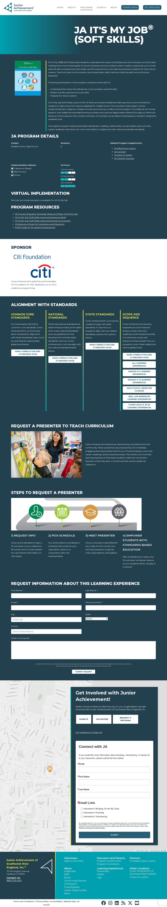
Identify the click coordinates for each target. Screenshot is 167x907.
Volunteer (102, 719)
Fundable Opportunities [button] (142, 861)
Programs (86, 7)
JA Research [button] (70, 884)
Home (60, 7)
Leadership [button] (70, 871)
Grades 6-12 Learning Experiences (139, 381)
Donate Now (130, 7)
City (13, 614)
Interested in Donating (94, 813)
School (14, 626)
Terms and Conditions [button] (23, 901)
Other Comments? (20, 638)
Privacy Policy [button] (42, 901)
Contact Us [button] (13, 878)
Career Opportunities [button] (75, 890)
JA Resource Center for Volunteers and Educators (39, 224)
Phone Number (94, 602)
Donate (83, 719)
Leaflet (138, 851)
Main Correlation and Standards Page (27, 352)
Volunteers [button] (70, 858)
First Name (17, 590)
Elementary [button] (103, 871)
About (71, 7)
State (88, 614)
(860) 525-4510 (14, 880)
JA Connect (120, 152)
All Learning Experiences (139, 364)
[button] (75, 7)
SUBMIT (114, 835)
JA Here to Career (123, 155)
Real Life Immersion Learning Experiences (139, 397)
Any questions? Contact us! (89, 732)
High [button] (99, 877)
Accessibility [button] (56, 901)
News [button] (67, 893)
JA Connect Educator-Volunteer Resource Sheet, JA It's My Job (46, 214)
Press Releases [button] (71, 887)
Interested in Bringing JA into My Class (101, 809)
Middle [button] (100, 874)
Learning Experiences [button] (110, 868)
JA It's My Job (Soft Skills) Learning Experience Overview (42, 221)
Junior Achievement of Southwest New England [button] (143, 872)
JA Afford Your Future (125, 148)
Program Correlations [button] (108, 864)
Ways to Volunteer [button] (74, 861)
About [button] (68, 868)
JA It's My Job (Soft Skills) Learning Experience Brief (40, 217)
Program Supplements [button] (109, 861)
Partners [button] (135, 858)
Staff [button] (66, 874)
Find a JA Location (139, 877)
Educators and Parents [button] (111, 858)
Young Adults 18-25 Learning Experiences (139, 406)
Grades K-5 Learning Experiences (139, 372)
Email (14, 602)
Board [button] (67, 877)
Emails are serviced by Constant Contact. (92, 828)
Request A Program (125, 719)
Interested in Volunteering (95, 816)
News (114, 7)
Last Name (91, 590)
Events (101, 7)
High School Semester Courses (139, 389)
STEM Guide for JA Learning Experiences (35, 227)
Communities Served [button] (75, 881)
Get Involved (152, 7)
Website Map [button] (70, 901)
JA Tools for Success (124, 158)
